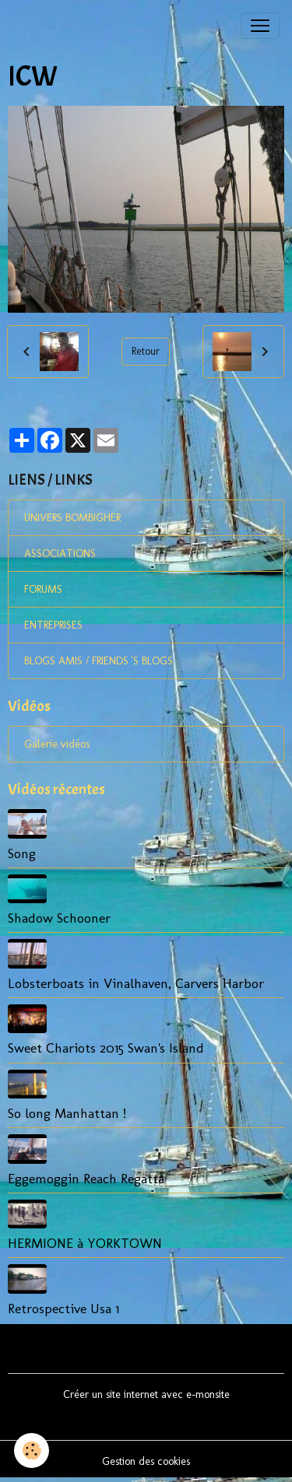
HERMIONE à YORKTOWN (85, 1243)
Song (22, 853)
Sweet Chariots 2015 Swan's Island (106, 1047)
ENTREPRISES (53, 625)
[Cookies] (31, 1450)
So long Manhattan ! (67, 1113)
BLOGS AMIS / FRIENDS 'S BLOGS (98, 660)
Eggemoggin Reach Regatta (86, 1178)
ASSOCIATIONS (60, 553)
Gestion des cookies (146, 1461)
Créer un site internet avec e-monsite (146, 1394)
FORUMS (43, 589)
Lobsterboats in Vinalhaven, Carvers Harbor (136, 983)
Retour (146, 351)
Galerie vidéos (57, 744)
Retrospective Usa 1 (63, 1308)
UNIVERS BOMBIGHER (72, 517)
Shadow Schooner (59, 917)
